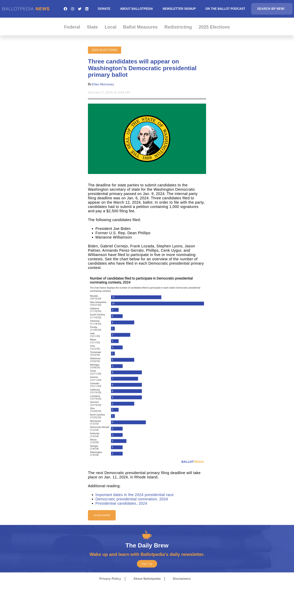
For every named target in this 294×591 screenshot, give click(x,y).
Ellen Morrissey (103, 84)
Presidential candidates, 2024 (121, 503)
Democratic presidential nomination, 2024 (131, 499)
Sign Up (146, 563)
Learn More (102, 515)
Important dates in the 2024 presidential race (134, 495)
